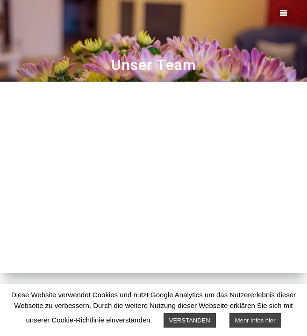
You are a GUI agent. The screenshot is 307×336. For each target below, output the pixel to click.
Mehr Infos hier (255, 320)
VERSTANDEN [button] (189, 320)
